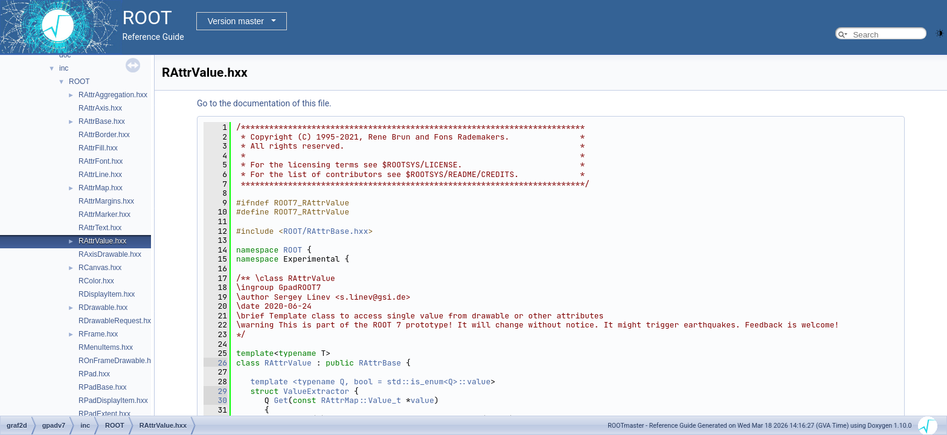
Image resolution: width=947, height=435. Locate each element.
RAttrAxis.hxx (100, 108)
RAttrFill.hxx (98, 148)
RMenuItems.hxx (106, 347)
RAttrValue (288, 363)
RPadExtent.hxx (104, 414)
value (422, 400)
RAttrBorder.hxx (104, 134)
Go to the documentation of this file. (264, 103)
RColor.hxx (96, 281)
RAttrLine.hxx (100, 174)
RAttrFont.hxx (101, 161)
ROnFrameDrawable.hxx (118, 360)
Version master (236, 21)
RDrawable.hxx (103, 307)
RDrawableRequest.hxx (117, 321)
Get (280, 400)
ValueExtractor (316, 391)
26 (215, 363)
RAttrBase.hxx (102, 121)
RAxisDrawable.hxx (110, 254)
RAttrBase (380, 363)
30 (215, 400)
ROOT (79, 81)
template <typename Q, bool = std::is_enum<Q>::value (370, 381)
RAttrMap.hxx (101, 188)
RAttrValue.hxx (102, 241)
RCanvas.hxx (100, 267)
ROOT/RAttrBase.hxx (325, 231)
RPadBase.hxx (102, 387)
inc (63, 68)
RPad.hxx (94, 374)
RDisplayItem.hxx (107, 294)
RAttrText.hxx (100, 228)
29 (215, 391)
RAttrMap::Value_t (361, 400)
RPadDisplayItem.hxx (113, 400)
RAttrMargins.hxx (106, 201)
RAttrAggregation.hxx (113, 95)
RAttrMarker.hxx (104, 214)
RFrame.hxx (98, 334)
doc (65, 55)
